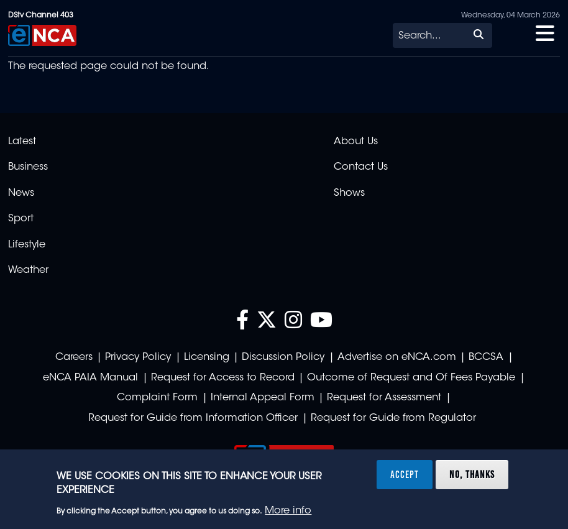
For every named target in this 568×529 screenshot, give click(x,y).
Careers (74, 357)
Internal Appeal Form (262, 398)
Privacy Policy (138, 357)
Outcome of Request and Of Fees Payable (411, 378)
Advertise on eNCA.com (396, 357)
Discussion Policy (283, 357)
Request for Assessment (384, 398)
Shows (349, 193)
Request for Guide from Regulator (393, 418)
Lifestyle (26, 245)
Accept (404, 474)
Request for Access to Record (223, 378)
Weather (28, 270)
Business (28, 167)
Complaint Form (157, 398)
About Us (356, 142)
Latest (22, 142)
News (21, 193)
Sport (21, 219)
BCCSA (486, 357)
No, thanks (472, 474)
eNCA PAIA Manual (90, 378)
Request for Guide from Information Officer (193, 418)
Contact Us (361, 167)
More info (288, 511)
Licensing (206, 357)
